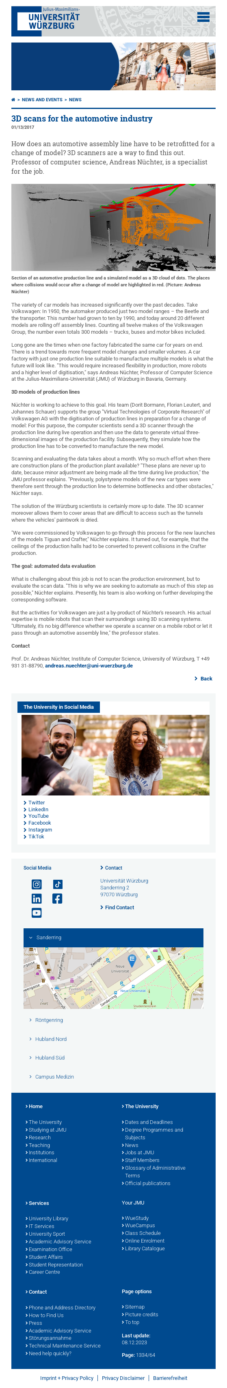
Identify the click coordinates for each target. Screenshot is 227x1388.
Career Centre (43, 1272)
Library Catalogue (143, 1249)
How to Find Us (45, 1316)
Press (34, 1323)
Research (38, 1138)
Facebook (39, 823)
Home (34, 1107)
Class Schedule (141, 1233)
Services (37, 1203)
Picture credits (140, 1315)
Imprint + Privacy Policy (66, 1378)
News (75, 99)
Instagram (40, 830)
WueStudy (135, 1218)
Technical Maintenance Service (63, 1346)
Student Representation (54, 1265)
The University (44, 1122)
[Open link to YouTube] (33, 913)
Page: (128, 1355)
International (41, 1160)
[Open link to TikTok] (54, 885)
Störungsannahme (48, 1338)
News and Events (42, 99)
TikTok (36, 837)
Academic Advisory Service (58, 1242)
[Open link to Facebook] (54, 899)
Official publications (146, 1184)
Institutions (40, 1153)
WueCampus (138, 1226)
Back (205, 679)
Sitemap (133, 1307)
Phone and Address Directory (60, 1308)
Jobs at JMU (138, 1153)
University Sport (45, 1234)
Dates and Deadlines (147, 1122)
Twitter (36, 803)
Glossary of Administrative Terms (154, 1172)
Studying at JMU (46, 1130)
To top (130, 1322)
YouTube (38, 816)
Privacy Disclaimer (123, 1378)
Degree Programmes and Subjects (152, 1134)
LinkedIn (38, 809)
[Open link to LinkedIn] (33, 899)
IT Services (40, 1226)
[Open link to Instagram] (33, 885)
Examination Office (49, 1250)
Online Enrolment (143, 1241)
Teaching (38, 1145)
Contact (113, 868)
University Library (47, 1219)
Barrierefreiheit (170, 1378)
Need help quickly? (48, 1354)
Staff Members (141, 1160)
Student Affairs (44, 1257)
